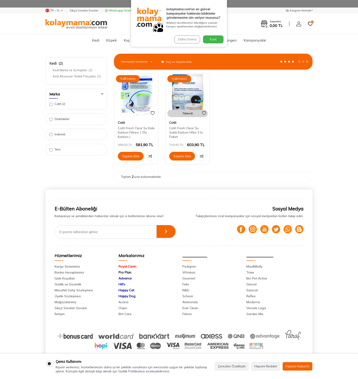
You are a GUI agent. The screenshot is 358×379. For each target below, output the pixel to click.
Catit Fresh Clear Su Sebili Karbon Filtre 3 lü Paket (186, 132)
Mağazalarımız (65, 302)
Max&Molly (254, 266)
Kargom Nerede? (299, 10)
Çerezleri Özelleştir (232, 366)
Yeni (55, 149)
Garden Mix (254, 314)
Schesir (187, 296)
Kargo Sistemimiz (67, 266)
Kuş (127, 40)
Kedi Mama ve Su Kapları (72, 70)
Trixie (250, 272)
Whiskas (188, 272)
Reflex (250, 296)
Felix (185, 284)
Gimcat (251, 284)
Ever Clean (190, 308)
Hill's (121, 284)
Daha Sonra (187, 39)
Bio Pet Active (256, 278)
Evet (213, 39)
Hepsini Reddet (265, 366)
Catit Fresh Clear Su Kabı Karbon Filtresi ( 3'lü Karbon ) (136, 132)
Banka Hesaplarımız (69, 272)
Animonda (190, 302)
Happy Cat (126, 290)
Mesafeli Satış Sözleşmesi (74, 290)
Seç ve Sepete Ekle (176, 61)
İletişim (60, 314)
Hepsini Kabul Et (297, 366)
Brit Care (125, 314)
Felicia (187, 314)
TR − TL (54, 10)
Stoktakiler (59, 119)
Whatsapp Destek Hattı (122, 10)
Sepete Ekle (131, 156)
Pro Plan (124, 272)
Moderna (253, 302)
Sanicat (252, 290)
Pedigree (189, 266)
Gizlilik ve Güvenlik (68, 284)
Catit (57, 104)
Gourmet (188, 278)
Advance (125, 278)
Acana (123, 302)
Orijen (122, 308)
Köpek (111, 40)
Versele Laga (256, 308)
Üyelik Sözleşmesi (68, 296)
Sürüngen (229, 40)
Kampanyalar (255, 40)
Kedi (95, 40)
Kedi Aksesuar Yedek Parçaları (77, 76)
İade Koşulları (65, 278)
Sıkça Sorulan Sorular (84, 10)
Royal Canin (127, 266)
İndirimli (57, 134)
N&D (185, 290)
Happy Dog (126, 296)
